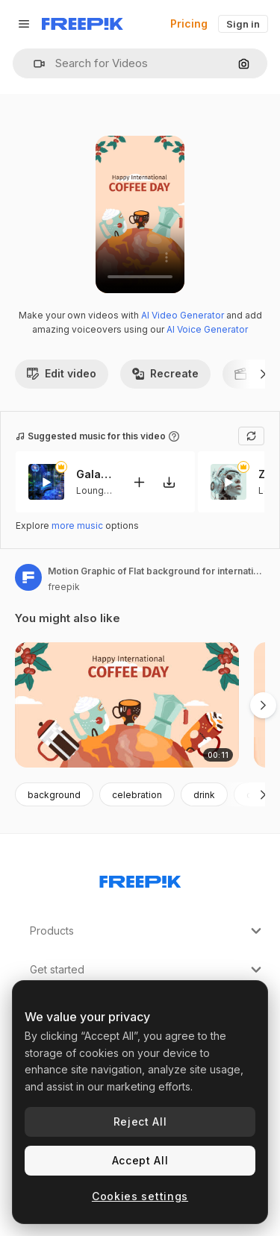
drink (204, 794)
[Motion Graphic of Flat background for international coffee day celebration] (127, 705)
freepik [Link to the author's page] (64, 586)
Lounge (93, 490)
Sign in (243, 24)
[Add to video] (138, 482)
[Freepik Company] (140, 879)
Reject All (140, 1121)
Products (147, 931)
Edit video (61, 373)
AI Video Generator (182, 315)
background (54, 794)
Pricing (189, 23)
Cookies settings (140, 1196)
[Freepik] (82, 24)
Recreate (165, 373)
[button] (33, 63)
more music (77, 525)
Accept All (140, 1160)
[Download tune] (168, 482)
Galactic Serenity (94, 474)
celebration (137, 794)
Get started (147, 970)
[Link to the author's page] (28, 577)
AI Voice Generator (207, 329)
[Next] (263, 374)
